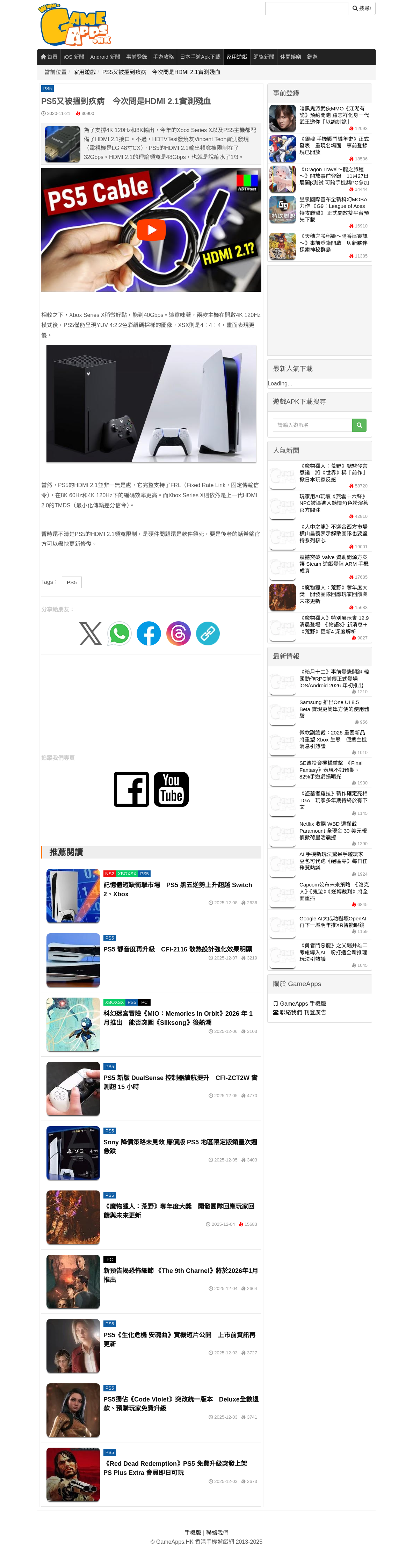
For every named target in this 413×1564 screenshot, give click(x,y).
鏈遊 (312, 57)
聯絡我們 (217, 1533)
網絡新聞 (263, 57)
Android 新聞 (105, 57)
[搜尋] (306, 8)
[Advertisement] (151, 706)
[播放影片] (151, 229)
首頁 (49, 57)
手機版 (192, 1533)
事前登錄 (136, 57)
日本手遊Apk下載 (200, 57)
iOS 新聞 (74, 57)
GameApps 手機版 (299, 1004)
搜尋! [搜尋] (362, 8)
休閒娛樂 (290, 57)
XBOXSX (127, 873)
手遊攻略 (163, 57)
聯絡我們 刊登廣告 (299, 1012)
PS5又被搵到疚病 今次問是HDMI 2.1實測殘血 (161, 72)
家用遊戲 (236, 57)
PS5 (47, 88)
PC (144, 1002)
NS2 (109, 873)
